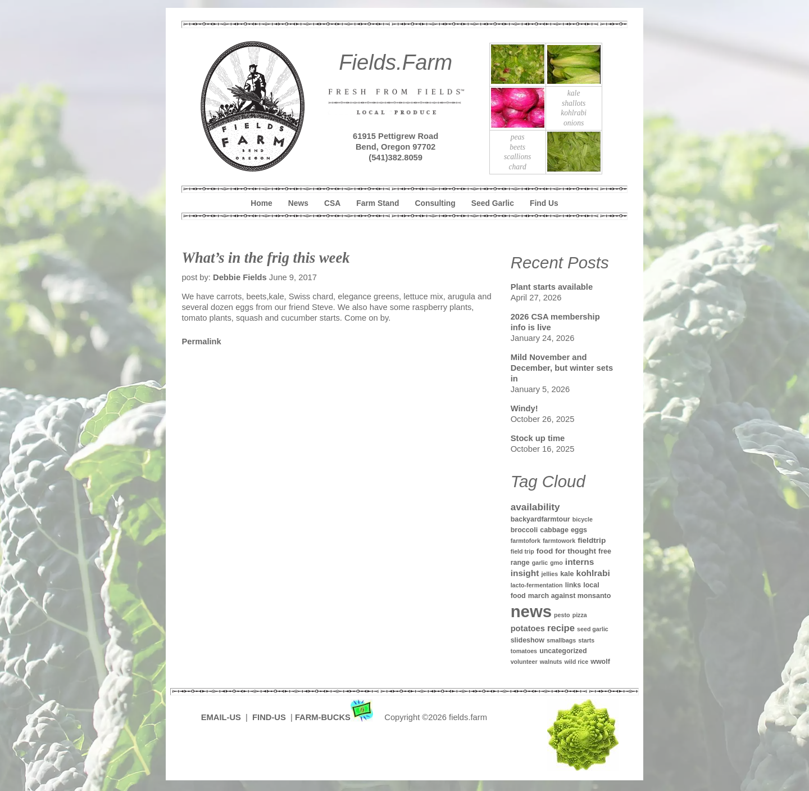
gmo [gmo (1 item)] (556, 562)
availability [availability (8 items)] (535, 507)
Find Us (544, 203)
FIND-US (270, 717)
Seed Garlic (492, 203)
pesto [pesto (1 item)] (562, 615)
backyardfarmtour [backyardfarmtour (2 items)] (540, 519)
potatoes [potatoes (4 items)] (528, 628)
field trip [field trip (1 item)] (522, 551)
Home (261, 203)
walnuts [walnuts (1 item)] (551, 661)
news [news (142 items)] (531, 611)
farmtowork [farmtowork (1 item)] (559, 540)
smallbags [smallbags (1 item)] (561, 640)
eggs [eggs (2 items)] (579, 530)
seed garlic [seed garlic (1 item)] (592, 629)
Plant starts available (552, 286)
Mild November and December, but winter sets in (562, 368)
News (298, 203)
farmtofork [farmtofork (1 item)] (525, 540)
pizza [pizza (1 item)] (579, 615)
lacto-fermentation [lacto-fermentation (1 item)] (537, 585)
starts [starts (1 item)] (586, 640)
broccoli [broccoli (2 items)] (524, 530)
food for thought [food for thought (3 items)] (566, 551)
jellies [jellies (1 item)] (549, 573)
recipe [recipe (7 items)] (561, 628)
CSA (332, 203)
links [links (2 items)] (573, 585)
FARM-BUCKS (335, 717)
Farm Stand (377, 203)
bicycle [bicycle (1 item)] (582, 519)
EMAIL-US (221, 717)
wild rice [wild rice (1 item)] (576, 661)
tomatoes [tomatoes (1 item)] (524, 651)
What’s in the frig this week (265, 257)
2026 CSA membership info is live (555, 322)
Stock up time (538, 438)
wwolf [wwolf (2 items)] (600, 662)
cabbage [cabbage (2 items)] (554, 530)
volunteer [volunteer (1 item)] (524, 661)
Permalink (201, 341)
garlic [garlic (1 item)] (540, 562)
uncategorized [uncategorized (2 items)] (563, 651)
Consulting (435, 203)
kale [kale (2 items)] (567, 574)
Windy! (524, 408)
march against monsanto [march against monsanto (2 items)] (569, 596)
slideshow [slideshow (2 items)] (527, 640)
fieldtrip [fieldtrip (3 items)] (592, 540)
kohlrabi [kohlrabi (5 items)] (593, 573)
